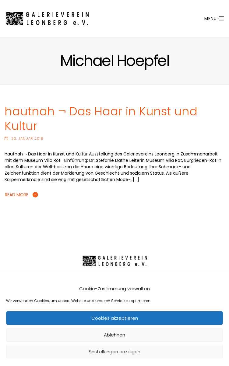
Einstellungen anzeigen (114, 351)
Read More (16, 195)
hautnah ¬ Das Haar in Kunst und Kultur (101, 118)
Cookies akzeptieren (114, 318)
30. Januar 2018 (27, 138)
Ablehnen (114, 335)
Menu (214, 19)
